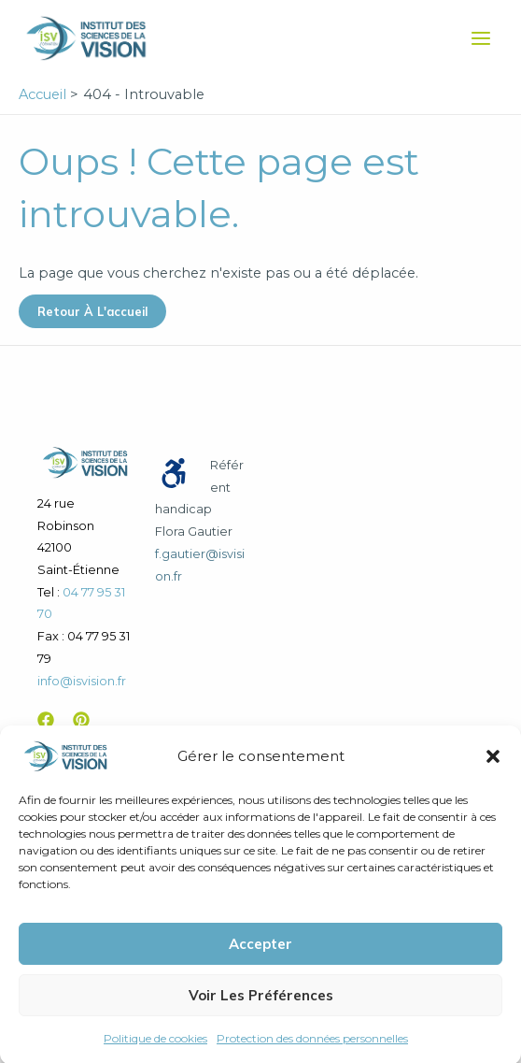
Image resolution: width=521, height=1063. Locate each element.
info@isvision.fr (81, 681)
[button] (493, 769)
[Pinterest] (81, 719)
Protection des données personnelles (312, 1051)
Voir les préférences (261, 1008)
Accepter (260, 957)
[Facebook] (45, 719)
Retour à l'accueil (92, 311)
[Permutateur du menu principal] (480, 38)
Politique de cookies (155, 1051)
